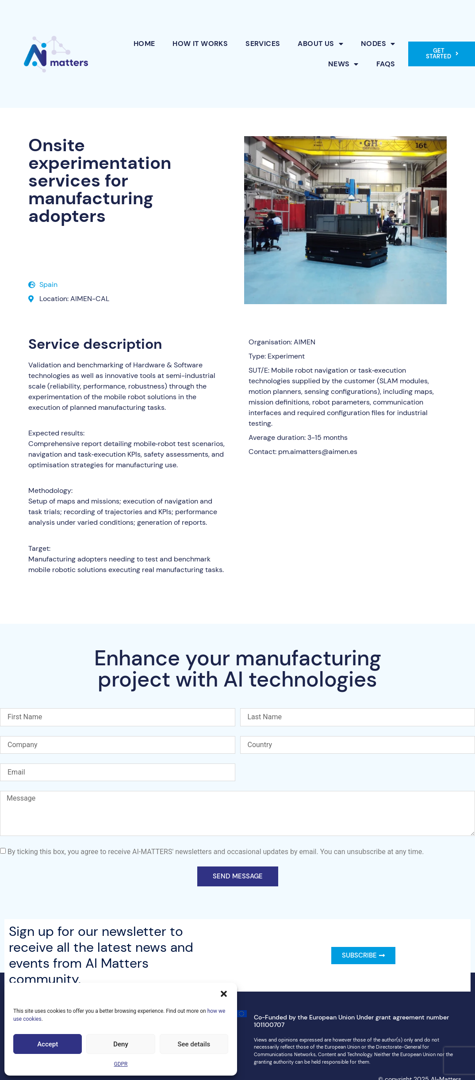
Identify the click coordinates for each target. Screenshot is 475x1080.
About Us (320, 44)
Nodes (378, 44)
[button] (223, 993)
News (343, 64)
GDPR (120, 1064)
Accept (47, 1044)
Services (262, 43)
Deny (120, 1044)
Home (144, 43)
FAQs (385, 64)
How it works (200, 43)
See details (193, 1044)
